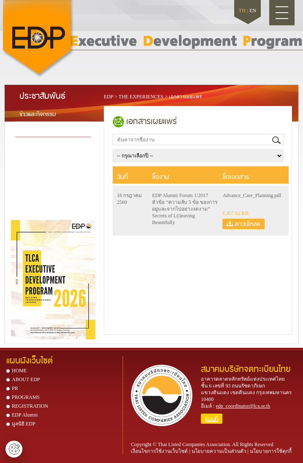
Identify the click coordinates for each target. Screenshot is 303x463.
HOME (19, 371)
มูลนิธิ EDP (23, 424)
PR (15, 388)
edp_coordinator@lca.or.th (243, 406)
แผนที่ (211, 419)
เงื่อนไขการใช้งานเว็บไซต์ (159, 451)
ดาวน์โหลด (247, 224)
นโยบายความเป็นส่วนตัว (219, 451)
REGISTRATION (30, 406)
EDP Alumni (25, 415)
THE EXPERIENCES (141, 97)
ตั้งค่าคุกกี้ (13, 449)
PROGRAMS (26, 397)
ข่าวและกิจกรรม (37, 113)
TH (242, 11)
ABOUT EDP (26, 379)
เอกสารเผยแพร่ (185, 97)
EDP (108, 97)
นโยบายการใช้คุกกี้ (271, 451)
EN (252, 11)
